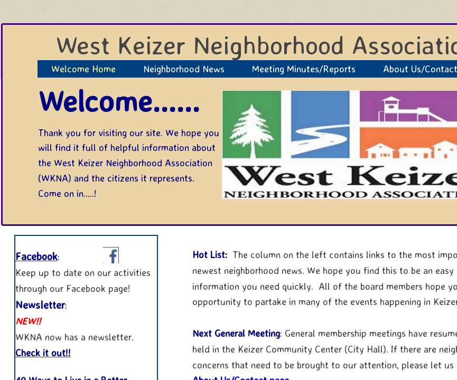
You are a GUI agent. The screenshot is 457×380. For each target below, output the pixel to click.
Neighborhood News (184, 68)
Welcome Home (83, 68)
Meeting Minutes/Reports (304, 68)
